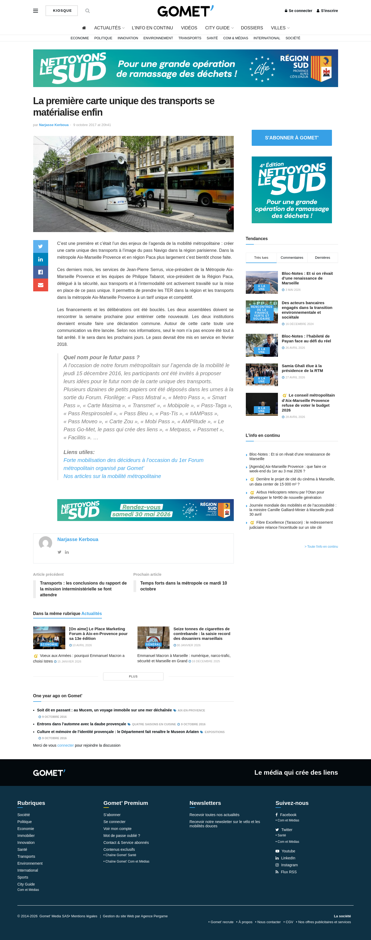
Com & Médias (235, 38)
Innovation (128, 38)
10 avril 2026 (80, 645)
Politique (103, 38)
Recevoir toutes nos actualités (215, 815)
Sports (22, 877)
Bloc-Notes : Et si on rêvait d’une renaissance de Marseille (307, 278)
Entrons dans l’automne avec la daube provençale (81, 724)
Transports (189, 38)
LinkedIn (285, 858)
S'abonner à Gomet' (292, 137)
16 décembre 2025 (204, 661)
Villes (278, 28)
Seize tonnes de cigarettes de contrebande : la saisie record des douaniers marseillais (202, 633)
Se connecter (298, 11)
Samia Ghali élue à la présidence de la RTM (302, 368)
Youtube (285, 851)
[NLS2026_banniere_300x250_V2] (292, 189)
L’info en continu (152, 28)
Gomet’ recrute (222, 922)
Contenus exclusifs (119, 849)
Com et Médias (28, 890)
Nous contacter (269, 922)
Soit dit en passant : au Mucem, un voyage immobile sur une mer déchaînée (104, 710)
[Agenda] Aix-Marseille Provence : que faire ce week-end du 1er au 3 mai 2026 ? (288, 468)
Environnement (158, 38)
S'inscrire (327, 11)
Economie (80, 38)
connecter (66, 745)
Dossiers (252, 28)
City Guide (217, 28)
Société (293, 38)
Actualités (107, 28)
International (267, 38)
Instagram (287, 865)
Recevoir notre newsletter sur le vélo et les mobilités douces (225, 824)
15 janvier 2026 (67, 661)
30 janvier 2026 (187, 645)
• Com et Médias (287, 820)
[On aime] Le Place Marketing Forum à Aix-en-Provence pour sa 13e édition (98, 633)
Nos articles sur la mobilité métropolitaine (112, 476)
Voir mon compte (118, 829)
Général (153, 644)
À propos (246, 922)
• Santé (281, 835)
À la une (261, 288)
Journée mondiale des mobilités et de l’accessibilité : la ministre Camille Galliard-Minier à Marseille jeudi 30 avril (293, 509)
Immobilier (26, 835)
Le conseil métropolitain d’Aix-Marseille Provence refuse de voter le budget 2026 (308, 402)
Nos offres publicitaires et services (324, 922)
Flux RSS (286, 872)
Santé (212, 38)
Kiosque (62, 11)
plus (133, 676)
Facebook (286, 815)
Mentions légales (84, 916)
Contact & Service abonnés (126, 842)
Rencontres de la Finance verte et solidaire (261, 313)
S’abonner (112, 815)
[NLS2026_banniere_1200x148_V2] (185, 68)
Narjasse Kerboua (54, 125)
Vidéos (189, 28)
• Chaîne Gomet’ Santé (120, 855)
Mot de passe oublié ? (122, 835)
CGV (289, 922)
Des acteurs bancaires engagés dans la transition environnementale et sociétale (307, 309)
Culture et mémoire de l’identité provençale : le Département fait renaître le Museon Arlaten (118, 732)
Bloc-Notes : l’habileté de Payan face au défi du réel (306, 338)
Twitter (284, 830)
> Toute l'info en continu (321, 547)
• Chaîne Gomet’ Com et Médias (127, 861)
